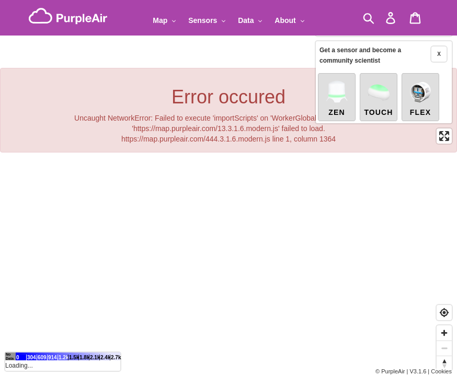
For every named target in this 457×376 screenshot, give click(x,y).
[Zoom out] (444, 348)
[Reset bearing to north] (444, 363)
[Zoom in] (444, 332)
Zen (337, 95)
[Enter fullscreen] (444, 133)
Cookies (441, 371)
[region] (228, 188)
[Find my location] (444, 312)
